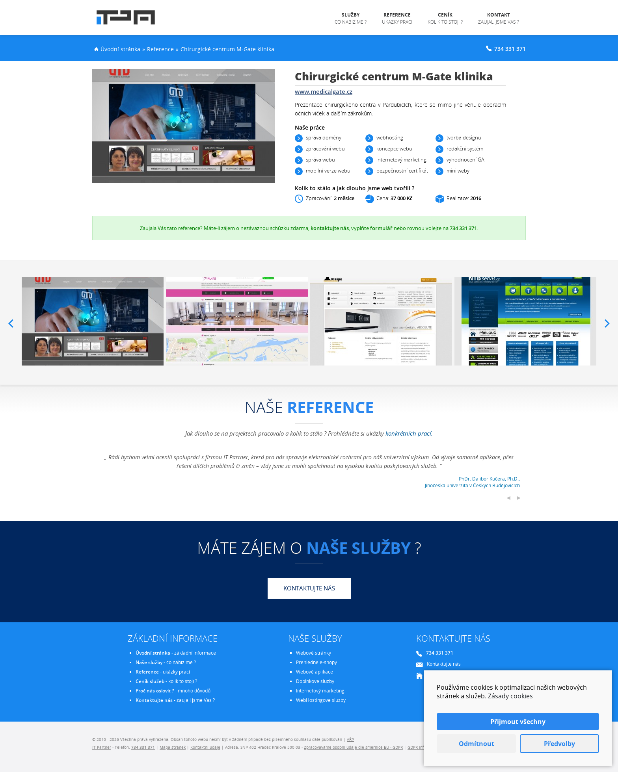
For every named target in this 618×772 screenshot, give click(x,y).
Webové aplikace (314, 671)
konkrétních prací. (409, 433)
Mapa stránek (173, 747)
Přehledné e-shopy (316, 662)
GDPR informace (423, 747)
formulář (381, 228)
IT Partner (101, 747)
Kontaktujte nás (309, 588)
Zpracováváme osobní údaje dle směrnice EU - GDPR (353, 747)
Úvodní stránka (120, 49)
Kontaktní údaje (205, 747)
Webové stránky (313, 653)
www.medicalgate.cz (323, 91)
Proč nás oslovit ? (155, 690)
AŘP (350, 739)
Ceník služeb (150, 681)
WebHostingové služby (321, 700)
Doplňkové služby (315, 681)
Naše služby (149, 662)
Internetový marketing (320, 690)
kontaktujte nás (330, 228)
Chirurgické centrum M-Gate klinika (227, 49)
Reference (160, 49)
